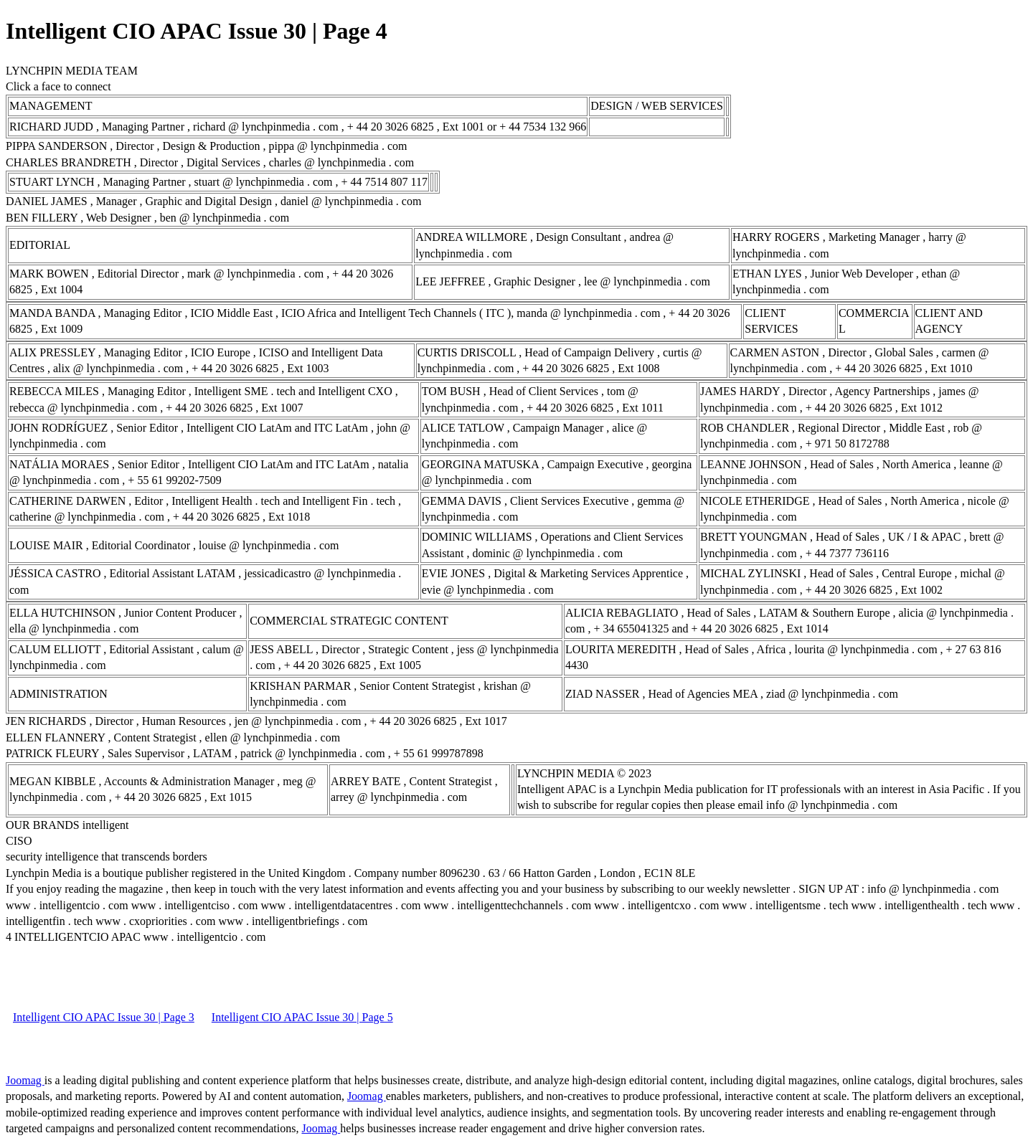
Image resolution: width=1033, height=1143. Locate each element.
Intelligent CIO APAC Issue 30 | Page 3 (103, 1017)
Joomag (25, 1080)
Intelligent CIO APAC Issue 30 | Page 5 (302, 1017)
